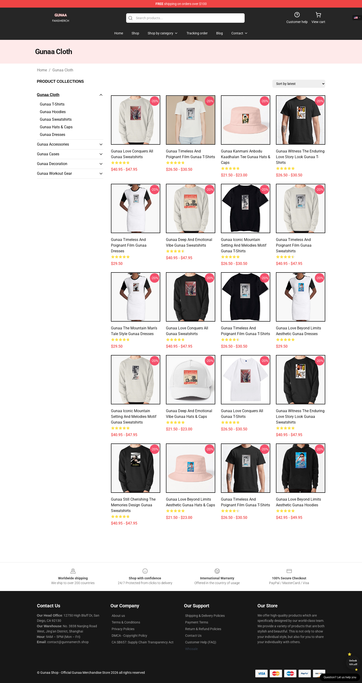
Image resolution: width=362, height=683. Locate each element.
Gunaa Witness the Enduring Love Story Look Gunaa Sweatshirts (300, 417)
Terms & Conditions (126, 622)
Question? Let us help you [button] (340, 677)
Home (42, 70)
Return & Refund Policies (203, 629)
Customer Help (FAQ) (200, 642)
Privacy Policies (123, 629)
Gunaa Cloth (62, 70)
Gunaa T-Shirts (52, 104)
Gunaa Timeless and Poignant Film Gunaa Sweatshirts (294, 245)
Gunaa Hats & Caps (56, 127)
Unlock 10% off (353, 662)
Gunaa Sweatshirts (56, 119)
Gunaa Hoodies (53, 112)
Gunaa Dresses (52, 134)
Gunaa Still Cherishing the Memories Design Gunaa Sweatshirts (133, 505)
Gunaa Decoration (52, 164)
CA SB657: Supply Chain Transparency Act (143, 642)
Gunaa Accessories (53, 144)
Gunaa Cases (48, 154)
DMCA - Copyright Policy (129, 635)
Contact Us (193, 635)
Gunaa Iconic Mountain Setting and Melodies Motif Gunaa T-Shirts (243, 245)
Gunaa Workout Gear (54, 173)
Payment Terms (196, 622)
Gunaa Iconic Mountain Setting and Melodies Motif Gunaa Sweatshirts (133, 417)
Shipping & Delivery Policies (205, 616)
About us (118, 616)
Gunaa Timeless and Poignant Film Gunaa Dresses (129, 245)
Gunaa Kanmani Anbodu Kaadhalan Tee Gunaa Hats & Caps (245, 157)
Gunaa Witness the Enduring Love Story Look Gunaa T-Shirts (300, 157)
